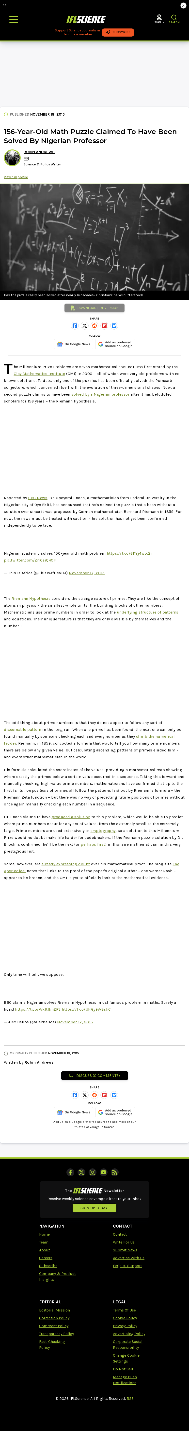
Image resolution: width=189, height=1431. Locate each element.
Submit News (125, 1250)
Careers (45, 1258)
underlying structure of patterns (147, 612)
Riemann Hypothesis (31, 598)
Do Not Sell (123, 1369)
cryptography (103, 830)
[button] (174, 17)
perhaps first (93, 844)
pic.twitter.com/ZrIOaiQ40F (30, 560)
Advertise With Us (128, 1258)
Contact (120, 1234)
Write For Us (124, 1242)
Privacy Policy (125, 1326)
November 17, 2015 (87, 573)
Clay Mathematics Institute (39, 373)
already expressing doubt (66, 864)
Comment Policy (53, 1326)
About (44, 1250)
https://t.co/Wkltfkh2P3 (38, 1009)
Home (44, 1234)
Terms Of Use (124, 1310)
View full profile (16, 177)
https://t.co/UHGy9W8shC (86, 1009)
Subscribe (48, 1265)
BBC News (37, 497)
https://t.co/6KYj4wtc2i (129, 553)
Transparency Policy (56, 1333)
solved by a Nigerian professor (100, 394)
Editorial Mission (54, 1310)
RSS (130, 1398)
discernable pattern (22, 729)
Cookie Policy (125, 1318)
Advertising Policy (129, 1333)
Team (43, 1242)
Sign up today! (94, 1207)
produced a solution (71, 817)
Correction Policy (54, 1318)
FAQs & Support (127, 1265)
